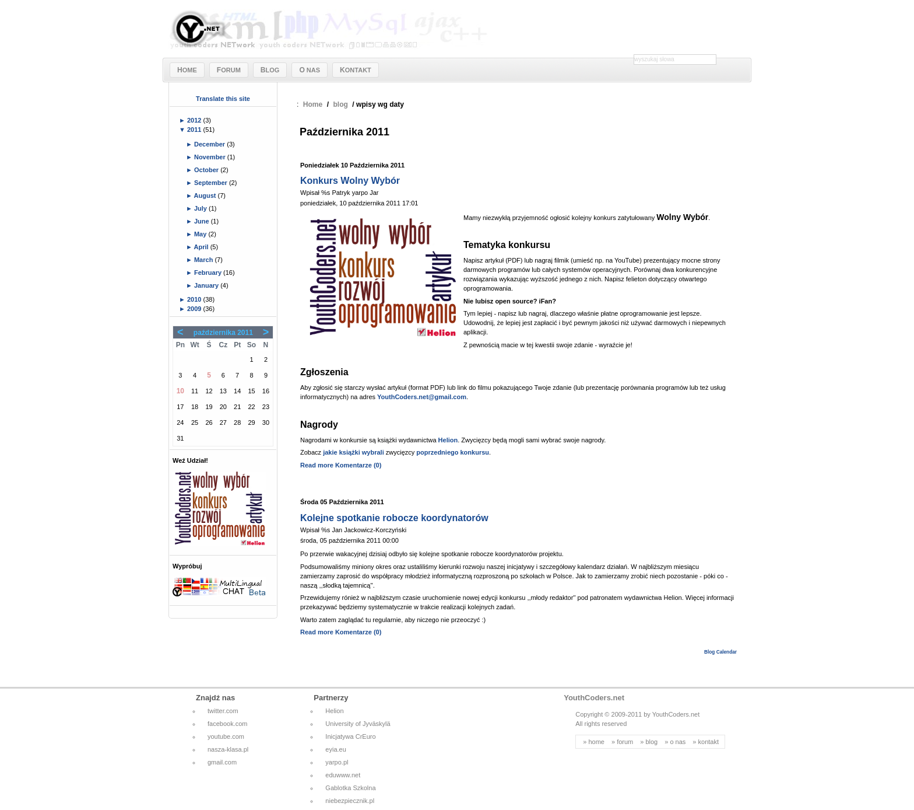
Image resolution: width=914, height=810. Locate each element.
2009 (195, 308)
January (207, 285)
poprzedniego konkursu (452, 452)
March (204, 259)
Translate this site (223, 98)
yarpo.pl (336, 762)
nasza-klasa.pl (228, 749)
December (210, 144)
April (202, 246)
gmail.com (222, 762)
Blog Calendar (720, 652)
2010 (195, 299)
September (211, 182)
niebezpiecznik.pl (349, 800)
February (208, 272)
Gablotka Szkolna (350, 787)
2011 (195, 129)
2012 (195, 120)
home (596, 741)
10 (180, 391)
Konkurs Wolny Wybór (350, 181)
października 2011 (223, 333)
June (202, 221)
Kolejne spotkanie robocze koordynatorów (394, 518)
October (207, 169)
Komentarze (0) (358, 465)
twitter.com (223, 710)
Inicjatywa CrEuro (350, 736)
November (210, 156)
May (201, 234)
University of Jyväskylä (357, 723)
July (201, 208)
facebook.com (227, 723)
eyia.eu (335, 749)
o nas (678, 741)
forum (625, 741)
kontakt (708, 741)
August (206, 195)
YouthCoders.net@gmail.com (421, 396)
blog (340, 104)
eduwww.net (342, 774)
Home (313, 104)
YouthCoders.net (594, 697)
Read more (316, 465)
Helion (448, 440)
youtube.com (226, 736)
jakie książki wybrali (353, 452)
